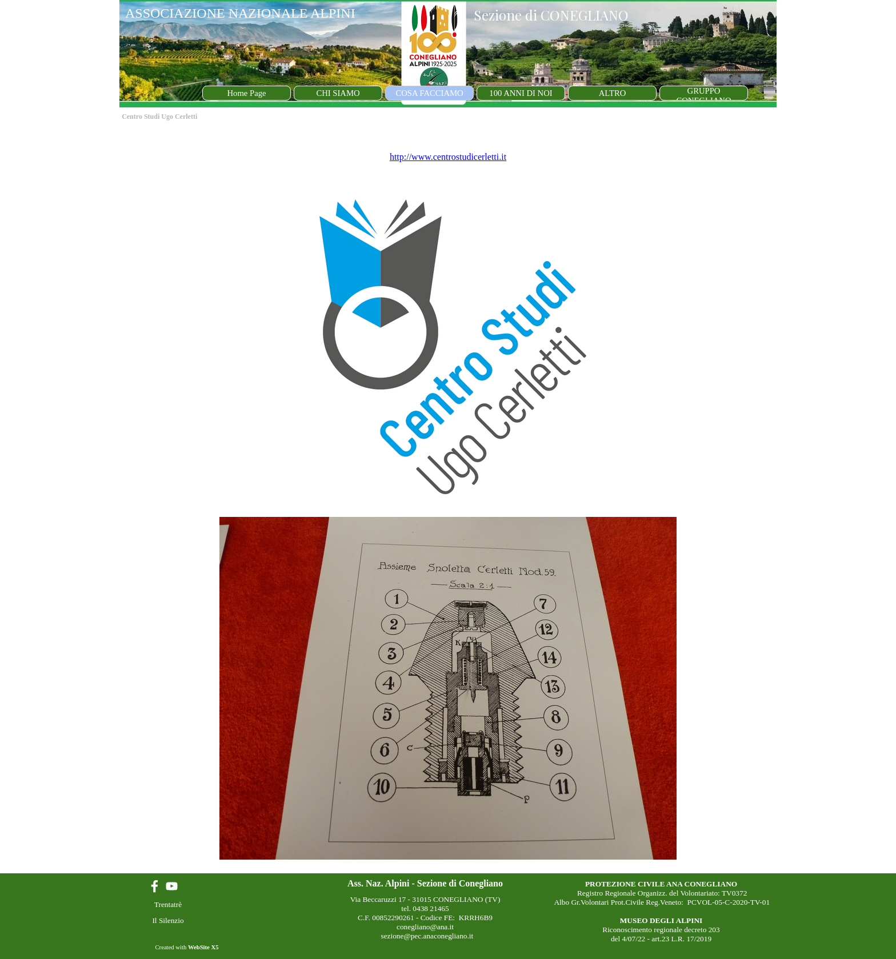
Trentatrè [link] (168, 904)
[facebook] (154, 886)
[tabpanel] (448, 499)
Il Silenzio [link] (167, 920)
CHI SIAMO (337, 93)
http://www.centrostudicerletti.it (448, 157)
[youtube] (172, 886)
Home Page (246, 93)
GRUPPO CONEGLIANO (703, 95)
